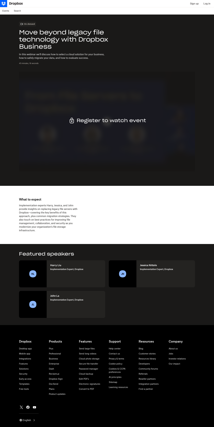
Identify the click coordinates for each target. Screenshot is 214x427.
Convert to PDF (86, 389)
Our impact (174, 363)
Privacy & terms (116, 358)
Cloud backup (86, 374)
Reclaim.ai (54, 374)
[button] (27, 420)
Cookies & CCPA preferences (117, 370)
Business (53, 358)
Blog (141, 348)
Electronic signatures (89, 384)
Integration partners (149, 384)
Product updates (57, 394)
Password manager (88, 368)
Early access (25, 379)
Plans (51, 389)
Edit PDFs (84, 379)
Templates (24, 384)
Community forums (148, 368)
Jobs (171, 353)
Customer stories (147, 353)
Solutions (24, 368)
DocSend (53, 384)
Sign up (194, 3)
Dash (51, 368)
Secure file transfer (88, 363)
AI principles (115, 377)
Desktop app (25, 348)
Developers (144, 363)
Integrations (25, 358)
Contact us (114, 353)
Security (23, 374)
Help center (115, 348)
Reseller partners (147, 379)
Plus (51, 348)
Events (5, 10)
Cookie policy (115, 363)
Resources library (147, 358)
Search (17, 10)
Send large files (87, 348)
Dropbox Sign (56, 379)
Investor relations (177, 358)
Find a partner (146, 389)
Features (23, 363)
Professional (55, 353)
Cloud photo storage (89, 358)
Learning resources (118, 387)
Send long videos (87, 353)
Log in (206, 3)
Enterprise (54, 363)
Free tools (24, 389)
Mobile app (24, 353)
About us (173, 348)
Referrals (143, 374)
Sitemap (113, 382)
